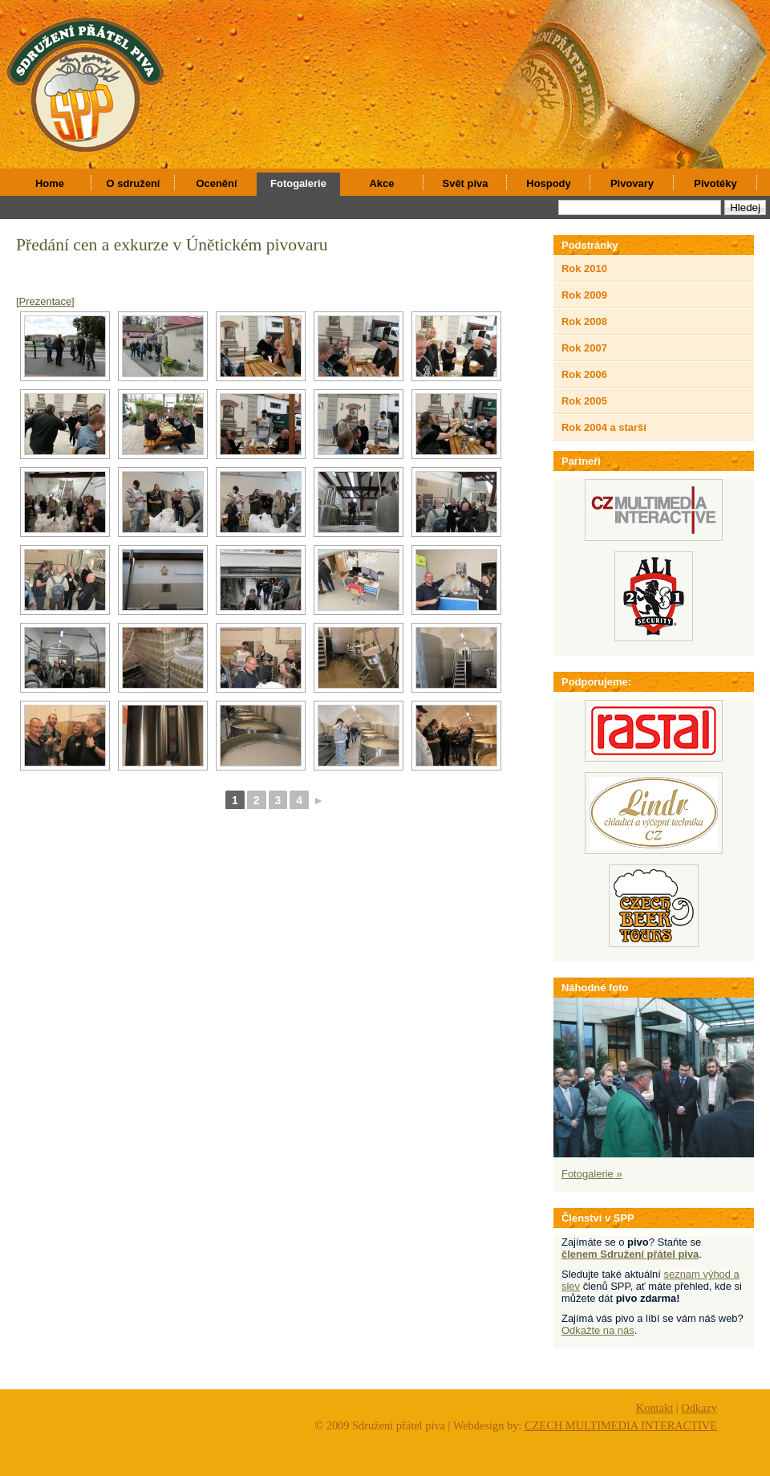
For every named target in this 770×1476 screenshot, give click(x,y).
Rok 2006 (584, 374)
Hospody (548, 183)
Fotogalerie (298, 183)
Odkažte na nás (597, 1330)
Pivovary (632, 183)
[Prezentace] (45, 301)
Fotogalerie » (591, 1174)
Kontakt (654, 1407)
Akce (382, 183)
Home (49, 183)
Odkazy (699, 1407)
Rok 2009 (584, 295)
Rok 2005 (584, 401)
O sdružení (133, 183)
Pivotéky (715, 183)
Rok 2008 (584, 321)
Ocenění (216, 183)
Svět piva (465, 183)
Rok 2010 (584, 268)
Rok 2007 (584, 348)
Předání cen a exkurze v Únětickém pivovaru (172, 244)
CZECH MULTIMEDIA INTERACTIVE (621, 1425)
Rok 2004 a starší (603, 427)
